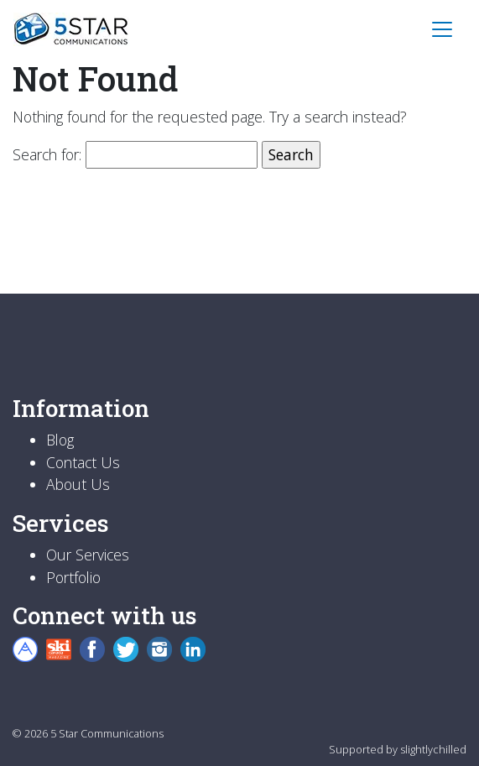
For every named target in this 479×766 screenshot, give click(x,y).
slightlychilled (433, 749)
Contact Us (83, 462)
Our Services (87, 555)
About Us (78, 484)
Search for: (47, 154)
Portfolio (73, 577)
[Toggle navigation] (442, 29)
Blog (60, 440)
